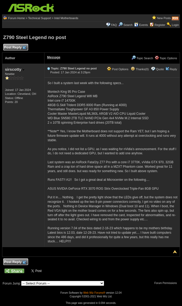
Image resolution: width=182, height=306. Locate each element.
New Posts (164, 18)
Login (175, 24)
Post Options (117, 69)
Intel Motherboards (66, 18)
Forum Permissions (166, 283)
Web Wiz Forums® (94, 292)
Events (141, 24)
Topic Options (166, 58)
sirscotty (14, 69)
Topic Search (142, 58)
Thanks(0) (140, 69)
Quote (160, 69)
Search (128, 24)
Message (53, 57)
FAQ (114, 24)
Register (160, 24)
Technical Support (39, 18)
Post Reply (15, 47)
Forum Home (16, 18)
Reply (173, 69)
